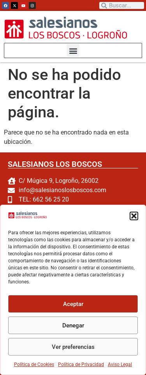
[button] (134, 216)
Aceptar (73, 304)
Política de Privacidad (81, 364)
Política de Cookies (34, 364)
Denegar (73, 325)
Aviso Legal (120, 364)
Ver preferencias (73, 346)
